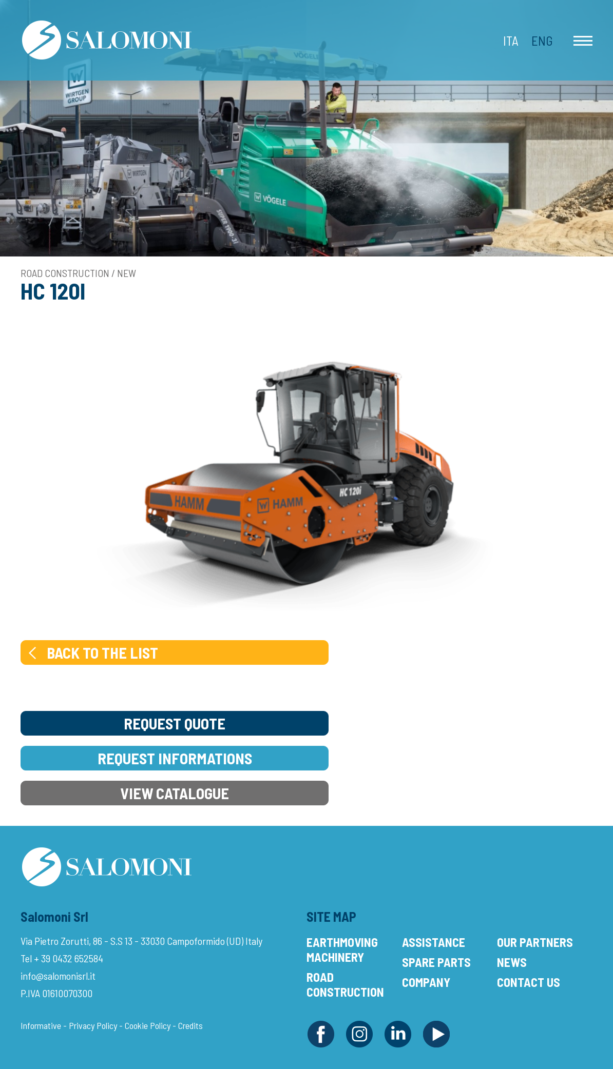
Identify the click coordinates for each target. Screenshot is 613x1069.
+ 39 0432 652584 (68, 958)
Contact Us (528, 982)
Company (426, 982)
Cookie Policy (147, 1025)
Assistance (433, 942)
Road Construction (345, 984)
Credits (190, 1025)
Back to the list (92, 652)
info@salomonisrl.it (58, 975)
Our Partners (535, 942)
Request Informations (175, 758)
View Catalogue (174, 793)
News (512, 962)
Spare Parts (436, 962)
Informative (41, 1025)
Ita (511, 40)
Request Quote (174, 723)
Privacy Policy (93, 1025)
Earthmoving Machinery (342, 949)
